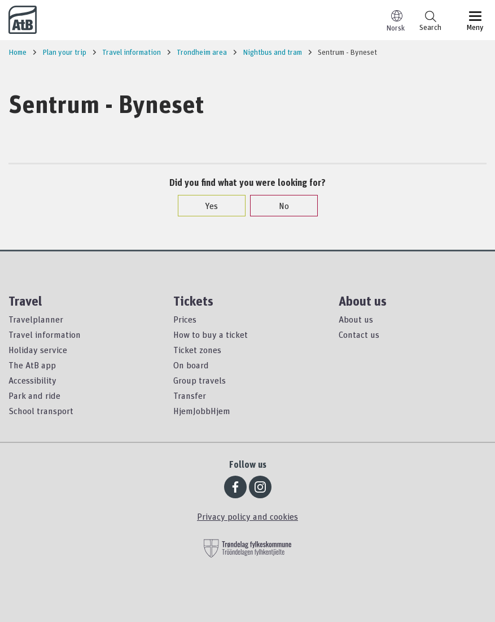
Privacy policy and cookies (247, 516)
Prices (184, 319)
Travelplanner (35, 319)
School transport (40, 410)
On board (191, 365)
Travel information (44, 334)
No (278, 205)
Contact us (359, 334)
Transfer (189, 395)
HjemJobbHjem (201, 410)
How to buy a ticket (210, 334)
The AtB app (32, 365)
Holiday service (37, 349)
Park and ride (34, 395)
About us (356, 319)
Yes (206, 205)
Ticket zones (197, 349)
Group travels (199, 380)
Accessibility (32, 380)
